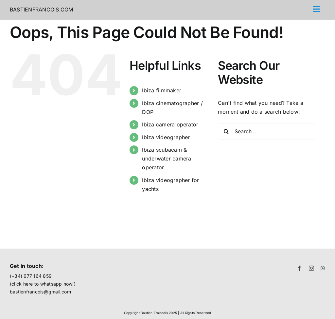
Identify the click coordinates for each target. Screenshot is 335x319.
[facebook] (299, 268)
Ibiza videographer (166, 137)
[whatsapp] (323, 268)
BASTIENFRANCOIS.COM (41, 9)
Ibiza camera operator (170, 124)
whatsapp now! (57, 284)
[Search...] (267, 131)
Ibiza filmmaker (161, 90)
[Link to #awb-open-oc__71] (316, 9)
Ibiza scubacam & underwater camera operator (166, 158)
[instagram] (311, 268)
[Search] (226, 131)
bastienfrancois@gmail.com (40, 291)
